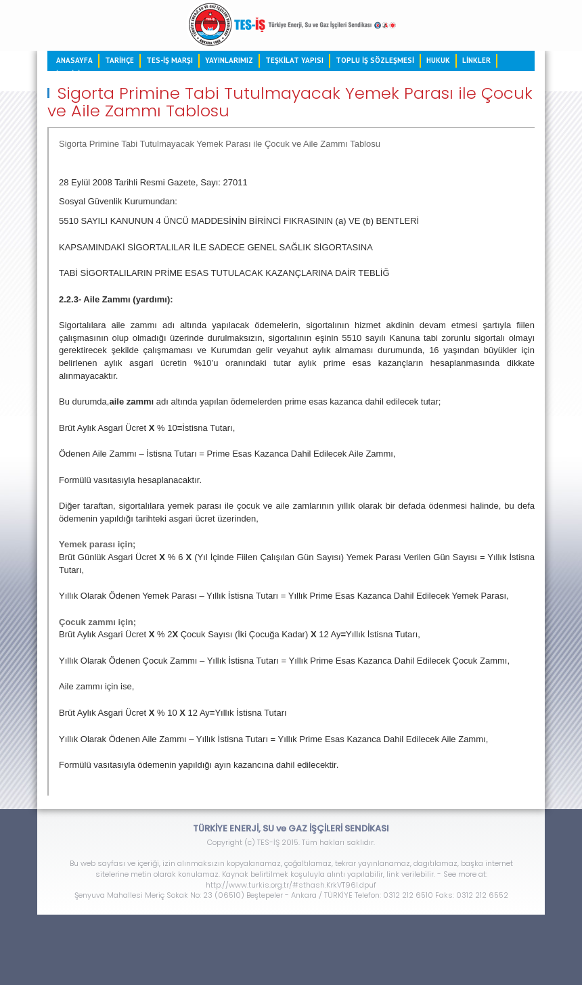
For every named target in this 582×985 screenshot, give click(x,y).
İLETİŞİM (71, 73)
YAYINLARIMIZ (229, 60)
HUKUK (438, 60)
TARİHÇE (119, 60)
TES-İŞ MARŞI (169, 60)
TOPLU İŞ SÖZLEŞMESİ (375, 60)
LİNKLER (476, 60)
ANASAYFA (74, 60)
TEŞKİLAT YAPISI (294, 60)
